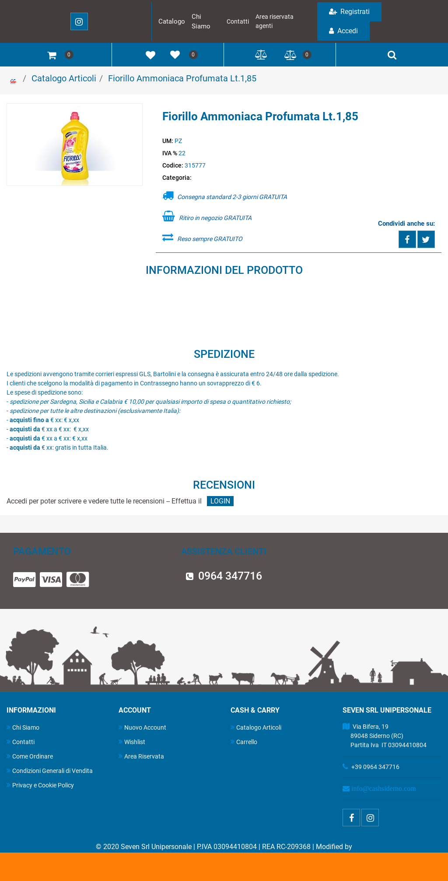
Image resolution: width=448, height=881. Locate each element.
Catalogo (171, 21)
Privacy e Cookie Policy (40, 785)
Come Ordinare (30, 756)
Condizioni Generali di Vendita (50, 770)
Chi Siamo (23, 727)
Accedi (343, 31)
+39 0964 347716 (375, 766)
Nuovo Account (142, 727)
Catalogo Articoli (64, 78)
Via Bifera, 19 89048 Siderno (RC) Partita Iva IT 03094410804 (385, 735)
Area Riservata (141, 756)
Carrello (244, 741)
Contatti (238, 21)
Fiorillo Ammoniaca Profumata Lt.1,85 (182, 78)
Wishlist (132, 741)
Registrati (349, 11)
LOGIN (220, 501)
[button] (75, 145)
